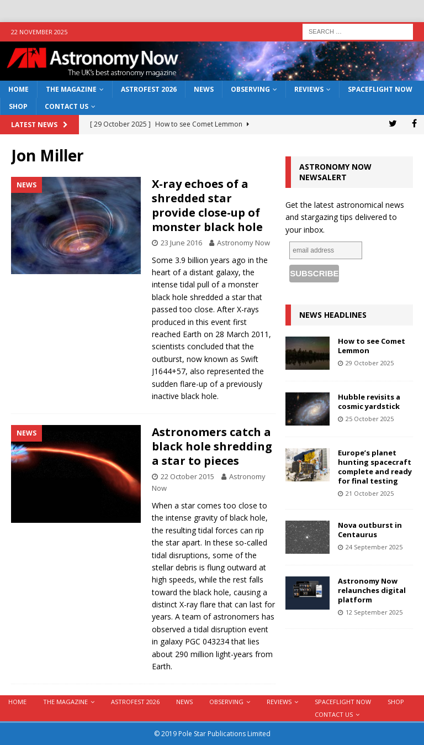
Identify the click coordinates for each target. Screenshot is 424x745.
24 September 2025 (374, 547)
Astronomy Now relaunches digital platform (372, 590)
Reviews (309, 89)
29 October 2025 (370, 363)
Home (18, 89)
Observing (250, 89)
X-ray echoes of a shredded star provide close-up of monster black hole (207, 205)
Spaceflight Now (380, 89)
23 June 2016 (181, 243)
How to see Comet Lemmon (371, 345)
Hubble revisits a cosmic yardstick (369, 401)
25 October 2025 (370, 419)
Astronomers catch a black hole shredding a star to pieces (212, 446)
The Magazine (71, 89)
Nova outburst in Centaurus (370, 529)
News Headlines (333, 314)
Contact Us (66, 106)
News (204, 89)
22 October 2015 (187, 476)
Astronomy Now (243, 243)
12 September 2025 (374, 612)
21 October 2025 (370, 493)
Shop (18, 106)
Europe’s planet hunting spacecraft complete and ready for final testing (375, 467)
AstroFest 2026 (149, 89)
